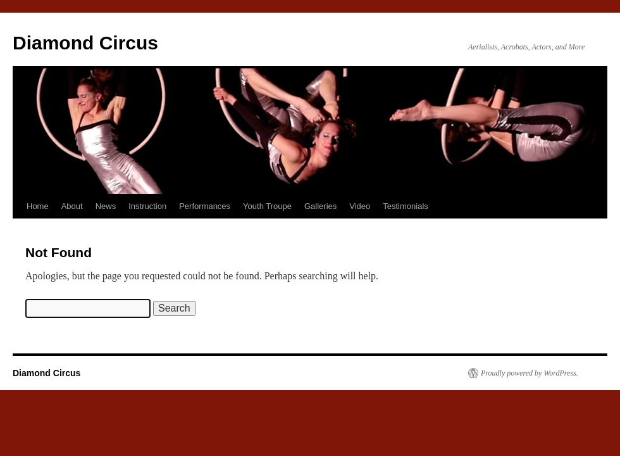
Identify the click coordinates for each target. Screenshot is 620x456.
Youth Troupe (267, 206)
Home (38, 206)
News (106, 206)
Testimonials (405, 206)
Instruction (147, 206)
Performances (204, 206)
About (72, 206)
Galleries (320, 206)
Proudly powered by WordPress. (529, 373)
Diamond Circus (85, 42)
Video (359, 206)
